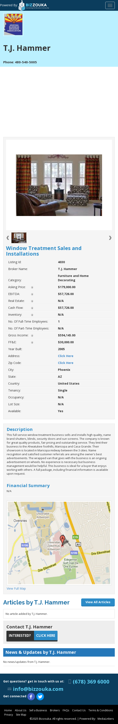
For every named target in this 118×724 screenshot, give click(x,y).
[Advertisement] (59, 99)
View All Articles (97, 602)
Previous (8, 238)
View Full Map (16, 588)
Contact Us (78, 710)
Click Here (65, 356)
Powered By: (24, 5)
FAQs (66, 710)
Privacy (8, 714)
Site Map (21, 714)
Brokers (55, 710)
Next (110, 238)
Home (8, 710)
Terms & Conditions (100, 710)
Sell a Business (38, 710)
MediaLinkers (106, 719)
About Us (20, 710)
